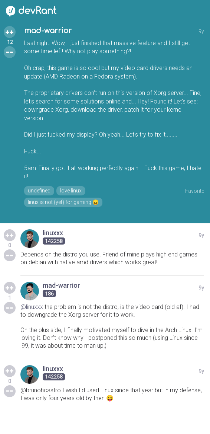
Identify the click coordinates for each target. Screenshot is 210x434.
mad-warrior (48, 30)
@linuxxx (31, 306)
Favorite (194, 191)
